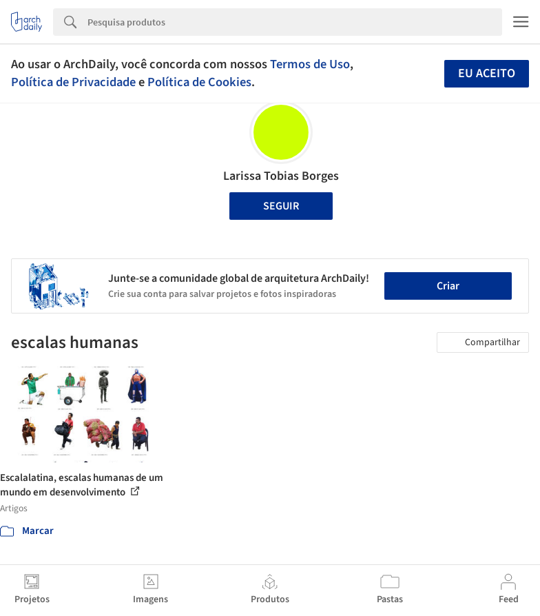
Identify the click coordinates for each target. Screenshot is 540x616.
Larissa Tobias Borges (281, 176)
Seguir (281, 206)
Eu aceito (486, 73)
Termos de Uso (310, 64)
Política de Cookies (199, 82)
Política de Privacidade (73, 82)
